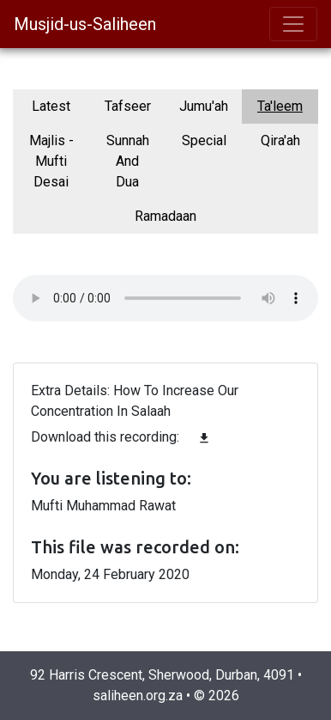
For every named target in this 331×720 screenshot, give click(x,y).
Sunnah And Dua (127, 161)
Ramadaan (165, 216)
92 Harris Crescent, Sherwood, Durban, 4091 (162, 675)
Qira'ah (280, 140)
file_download (204, 438)
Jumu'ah (203, 106)
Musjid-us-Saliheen (85, 24)
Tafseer (128, 106)
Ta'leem (280, 106)
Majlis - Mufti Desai (51, 161)
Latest (51, 106)
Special (204, 140)
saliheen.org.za (138, 695)
